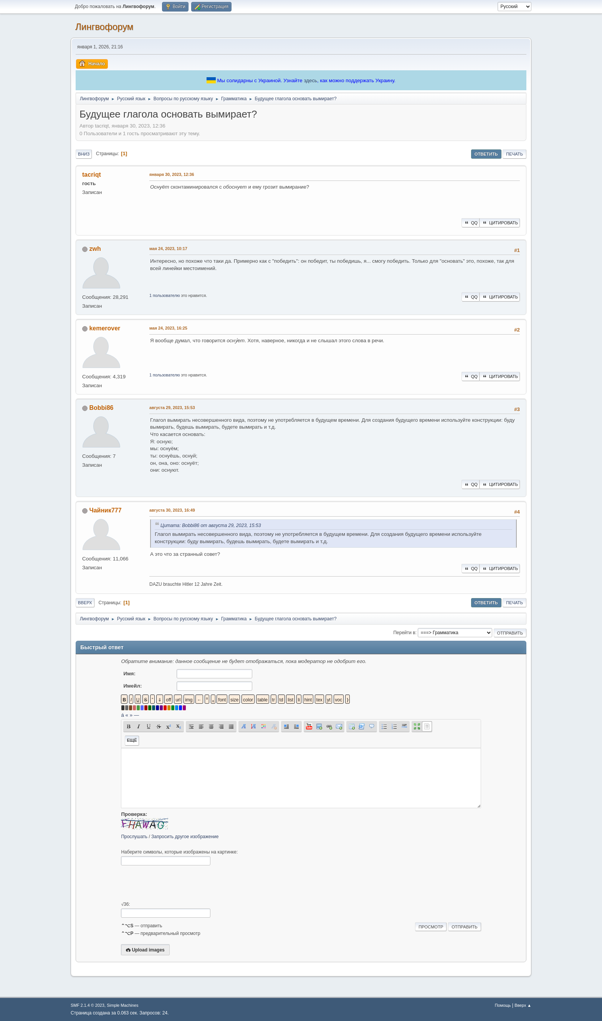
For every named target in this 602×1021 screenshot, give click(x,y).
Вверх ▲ (522, 1005)
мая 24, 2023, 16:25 (168, 328)
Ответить (486, 154)
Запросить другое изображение (184, 836)
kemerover (104, 328)
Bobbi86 (101, 407)
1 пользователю (164, 295)
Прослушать (134, 836)
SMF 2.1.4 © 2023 (87, 1005)
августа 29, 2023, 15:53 (172, 407)
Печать (514, 154)
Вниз (83, 154)
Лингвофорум (104, 27)
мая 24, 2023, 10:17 (168, 248)
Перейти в (404, 632)
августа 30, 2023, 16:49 (172, 510)
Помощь (503, 1005)
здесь (310, 80)
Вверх (85, 602)
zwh (95, 248)
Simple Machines (122, 1005)
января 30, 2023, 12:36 (171, 174)
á (122, 715)
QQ (470, 222)
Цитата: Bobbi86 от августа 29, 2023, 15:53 (210, 525)
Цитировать (499, 222)
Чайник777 (105, 510)
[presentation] (179, 883)
